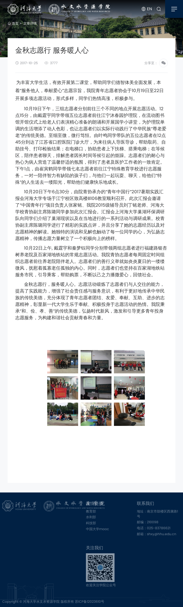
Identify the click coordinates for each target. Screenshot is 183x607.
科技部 (97, 523)
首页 (13, 23)
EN (147, 9)
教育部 (97, 511)
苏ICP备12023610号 (83, 601)
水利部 (97, 517)
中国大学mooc (103, 529)
